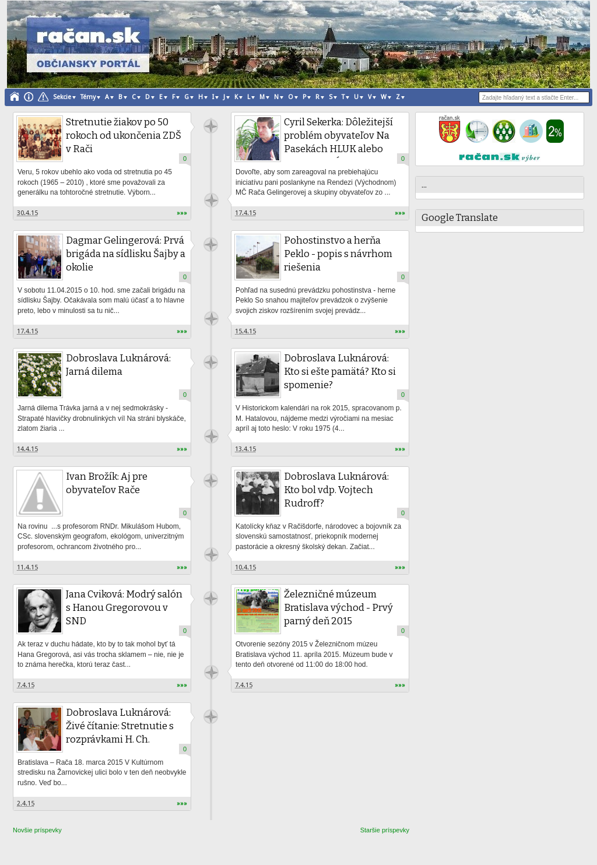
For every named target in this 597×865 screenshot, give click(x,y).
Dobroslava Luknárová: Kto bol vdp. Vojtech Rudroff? (336, 490)
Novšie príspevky (37, 830)
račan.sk (211, 126)
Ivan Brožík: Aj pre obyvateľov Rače (107, 483)
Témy (88, 97)
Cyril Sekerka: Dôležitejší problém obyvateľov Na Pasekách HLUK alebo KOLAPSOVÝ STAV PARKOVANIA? (338, 149)
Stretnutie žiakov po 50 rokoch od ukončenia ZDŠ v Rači (123, 135)
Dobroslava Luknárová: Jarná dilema (118, 365)
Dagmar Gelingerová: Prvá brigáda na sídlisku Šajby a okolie (125, 254)
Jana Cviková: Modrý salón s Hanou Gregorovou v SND (124, 608)
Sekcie (62, 97)
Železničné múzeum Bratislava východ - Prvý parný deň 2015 (338, 608)
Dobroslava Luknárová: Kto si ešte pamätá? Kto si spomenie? (340, 372)
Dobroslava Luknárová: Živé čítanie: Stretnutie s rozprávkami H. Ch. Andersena (120, 732)
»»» (182, 213)
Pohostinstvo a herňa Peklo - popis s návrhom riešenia (338, 254)
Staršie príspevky (384, 830)
